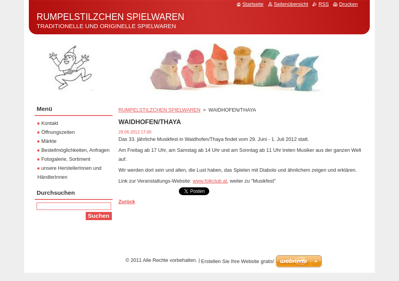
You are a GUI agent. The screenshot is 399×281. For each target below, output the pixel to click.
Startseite (252, 4)
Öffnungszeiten (58, 132)
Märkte (48, 141)
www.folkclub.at (209, 181)
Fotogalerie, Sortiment (65, 159)
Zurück (126, 202)
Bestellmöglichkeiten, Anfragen (75, 150)
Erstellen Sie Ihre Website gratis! (237, 261)
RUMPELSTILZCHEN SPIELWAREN (159, 110)
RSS (323, 4)
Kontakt (49, 123)
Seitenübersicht (291, 4)
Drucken (348, 4)
